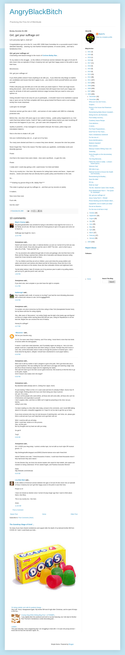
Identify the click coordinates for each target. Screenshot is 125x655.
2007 (89, 91)
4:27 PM (17, 326)
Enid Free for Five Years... (97, 132)
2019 (89, 57)
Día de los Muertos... (95, 206)
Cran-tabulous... (94, 123)
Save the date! (93, 179)
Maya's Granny (20, 222)
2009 (89, 86)
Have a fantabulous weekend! (98, 135)
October (92, 213)
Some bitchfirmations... (96, 140)
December (92, 96)
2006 (89, 94)
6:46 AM (17, 437)
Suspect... (92, 104)
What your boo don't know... (98, 102)
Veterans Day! (93, 166)
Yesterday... (92, 151)
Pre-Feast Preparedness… (97, 129)
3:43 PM (17, 300)
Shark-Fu (102, 34)
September (93, 215)
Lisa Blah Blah (20, 480)
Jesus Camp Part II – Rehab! (98, 198)
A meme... (92, 126)
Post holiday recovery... (96, 117)
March (91, 232)
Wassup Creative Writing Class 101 (100, 149)
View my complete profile (104, 37)
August (91, 218)
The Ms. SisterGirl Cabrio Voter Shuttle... (102, 188)
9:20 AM (17, 473)
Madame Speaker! (95, 143)
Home (44, 514)
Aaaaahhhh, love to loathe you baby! (100, 204)
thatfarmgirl (19, 292)
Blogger (71, 644)
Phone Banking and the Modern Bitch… (101, 201)
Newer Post (14, 514)
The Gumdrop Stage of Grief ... (22, 524)
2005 (89, 242)
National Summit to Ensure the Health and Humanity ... (101, 172)
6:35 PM (17, 376)
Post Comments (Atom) (25, 518)
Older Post (74, 514)
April (91, 230)
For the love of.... (94, 137)
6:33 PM (17, 354)
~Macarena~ (19, 333)
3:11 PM (17, 286)
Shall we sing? (93, 185)
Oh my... (91, 182)
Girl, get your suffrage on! (97, 195)
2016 (89, 66)
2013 (89, 74)
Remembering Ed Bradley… (98, 176)
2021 (89, 52)
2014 (89, 71)
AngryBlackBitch (36, 12)
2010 (89, 83)
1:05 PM (17, 274)
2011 (89, 80)
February (92, 235)
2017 (89, 63)
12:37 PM (18, 236)
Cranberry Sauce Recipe (97, 120)
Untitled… (14, 627)
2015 (89, 69)
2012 (89, 77)
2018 (89, 60)
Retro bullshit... (94, 146)
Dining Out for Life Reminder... (98, 115)
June (91, 224)
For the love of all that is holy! (98, 209)
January (92, 238)
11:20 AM (18, 506)
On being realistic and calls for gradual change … (27, 607)
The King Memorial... (95, 159)
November (92, 99)
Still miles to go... (94, 169)
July (90, 221)
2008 (89, 88)
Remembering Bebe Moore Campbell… (101, 112)
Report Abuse (90, 248)
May (90, 227)
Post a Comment (18, 510)
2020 (89, 54)
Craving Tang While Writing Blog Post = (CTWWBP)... (38, 615)
